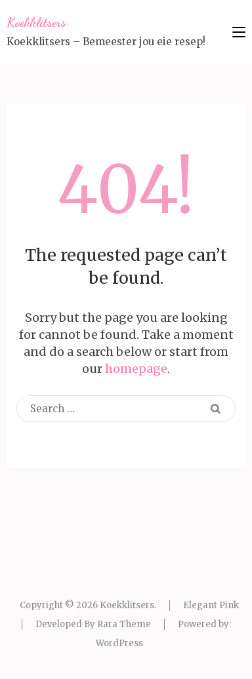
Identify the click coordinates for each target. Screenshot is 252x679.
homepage (136, 368)
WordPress (119, 643)
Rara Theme (124, 624)
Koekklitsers (36, 22)
